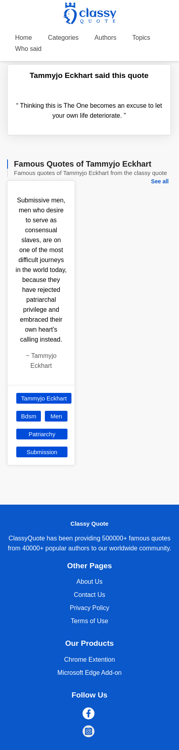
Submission (42, 452)
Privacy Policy (90, 607)
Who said (28, 48)
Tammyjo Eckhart (44, 398)
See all (160, 181)
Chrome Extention (89, 659)
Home (23, 37)
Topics (141, 37)
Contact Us (89, 594)
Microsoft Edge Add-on (90, 672)
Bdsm (28, 416)
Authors (105, 37)
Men (56, 416)
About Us (90, 581)
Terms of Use (89, 621)
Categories (63, 37)
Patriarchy (42, 434)
